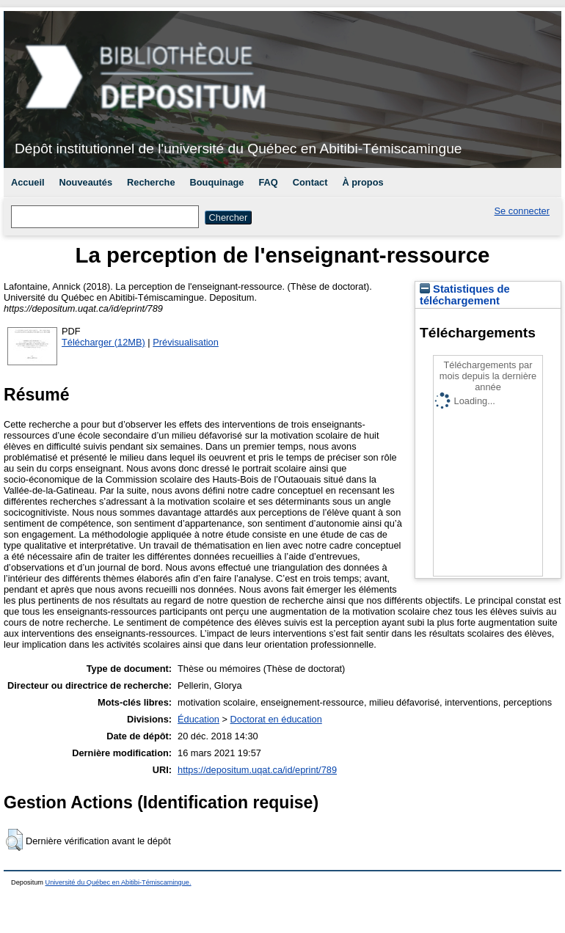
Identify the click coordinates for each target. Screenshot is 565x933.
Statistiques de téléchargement (465, 295)
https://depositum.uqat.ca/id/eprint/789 (257, 769)
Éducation (198, 719)
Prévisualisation (186, 342)
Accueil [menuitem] (28, 182)
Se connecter (522, 210)
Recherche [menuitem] (151, 182)
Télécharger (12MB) (103, 342)
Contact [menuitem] (310, 182)
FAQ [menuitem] (267, 182)
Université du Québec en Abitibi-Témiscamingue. (118, 882)
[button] (14, 840)
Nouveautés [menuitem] (86, 182)
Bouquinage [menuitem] (217, 182)
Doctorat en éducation (276, 719)
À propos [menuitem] (362, 182)
